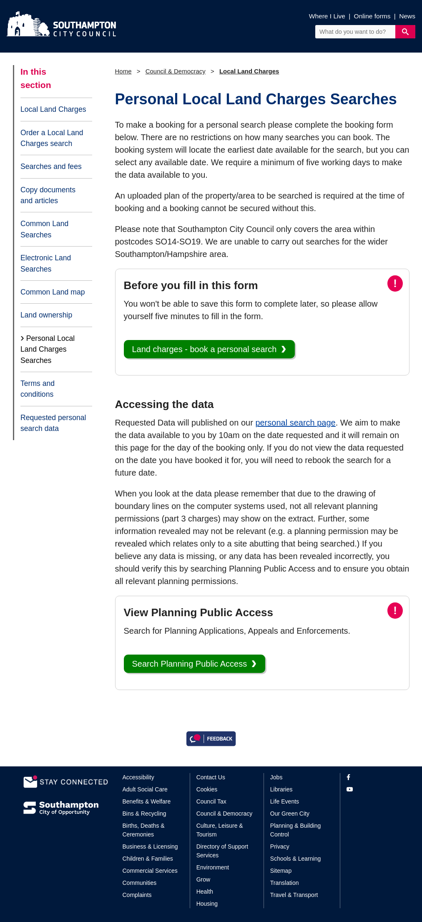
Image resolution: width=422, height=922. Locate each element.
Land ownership (46, 315)
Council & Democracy (176, 71)
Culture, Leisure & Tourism (219, 830)
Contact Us (210, 777)
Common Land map (52, 292)
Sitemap (280, 870)
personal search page (295, 422)
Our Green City (289, 813)
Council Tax (211, 801)
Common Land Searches (44, 229)
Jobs (276, 777)
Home (123, 71)
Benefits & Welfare (147, 801)
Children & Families (148, 858)
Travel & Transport (294, 895)
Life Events (284, 801)
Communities (140, 882)
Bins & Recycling (144, 813)
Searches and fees (51, 166)
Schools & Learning (295, 858)
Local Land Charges (53, 109)
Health (204, 891)
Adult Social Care (145, 789)
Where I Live (327, 16)
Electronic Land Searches (45, 263)
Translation (284, 882)
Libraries (281, 789)
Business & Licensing (150, 846)
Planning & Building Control (295, 830)
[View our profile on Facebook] (373, 777)
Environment (212, 867)
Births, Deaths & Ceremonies (144, 830)
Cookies (207, 789)
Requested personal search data (53, 423)
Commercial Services (150, 870)
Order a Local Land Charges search (51, 138)
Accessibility (138, 777)
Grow (203, 879)
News (407, 16)
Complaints (137, 895)
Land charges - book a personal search (204, 349)
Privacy (279, 846)
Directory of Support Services (222, 851)
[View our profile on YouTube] (373, 789)
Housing (207, 903)
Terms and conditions (37, 388)
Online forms (372, 16)
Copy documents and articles (47, 195)
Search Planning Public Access (189, 663)
